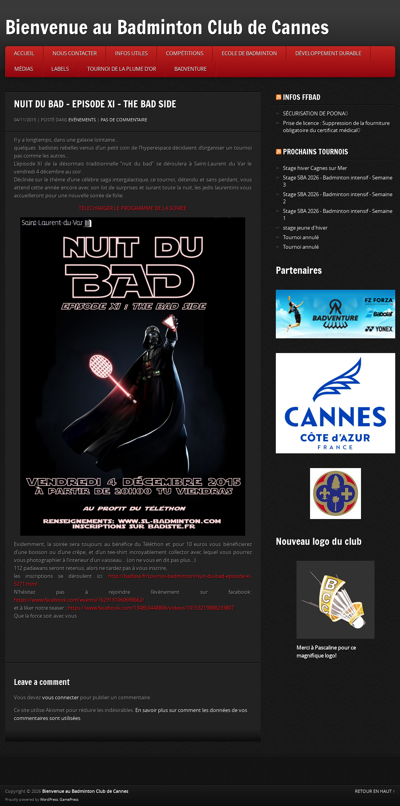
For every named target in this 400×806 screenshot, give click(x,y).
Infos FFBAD (301, 97)
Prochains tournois (315, 151)
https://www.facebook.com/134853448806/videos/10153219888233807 (151, 608)
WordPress (49, 800)
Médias (23, 69)
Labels (60, 69)
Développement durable (328, 54)
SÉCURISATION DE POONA (314, 114)
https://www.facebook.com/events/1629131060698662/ (79, 600)
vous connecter (60, 698)
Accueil (24, 54)
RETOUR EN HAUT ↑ (375, 791)
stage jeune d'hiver (305, 228)
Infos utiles (131, 54)
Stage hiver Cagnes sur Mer (315, 168)
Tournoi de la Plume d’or (121, 69)
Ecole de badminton (249, 54)
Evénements (82, 120)
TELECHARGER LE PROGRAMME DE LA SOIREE (133, 208)
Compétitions (184, 54)
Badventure (190, 69)
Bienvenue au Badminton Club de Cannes (167, 27)
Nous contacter (75, 54)
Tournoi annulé (301, 237)
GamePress (69, 800)
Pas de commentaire (124, 120)
